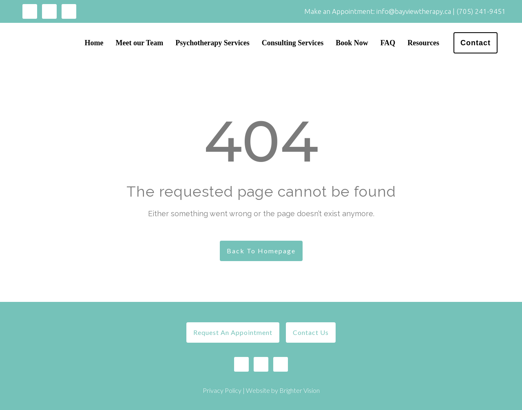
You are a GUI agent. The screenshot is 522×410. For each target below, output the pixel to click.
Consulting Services (293, 43)
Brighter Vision (299, 390)
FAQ (388, 43)
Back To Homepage (261, 251)
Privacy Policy (222, 390)
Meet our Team (140, 43)
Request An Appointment (232, 332)
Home (94, 43)
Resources (423, 43)
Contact (475, 43)
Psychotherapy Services (212, 43)
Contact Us (311, 332)
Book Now (352, 43)
